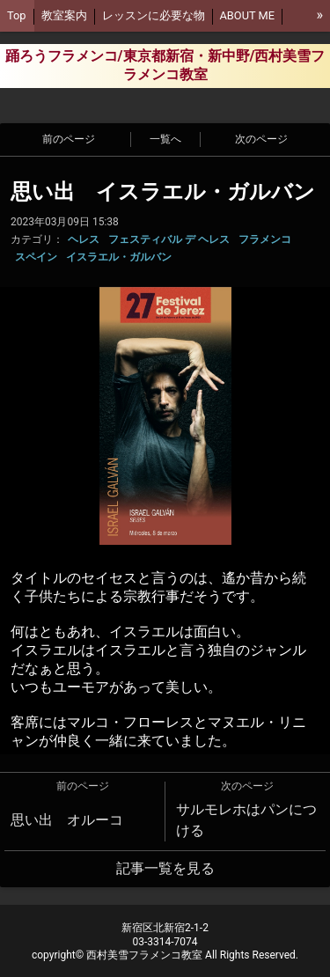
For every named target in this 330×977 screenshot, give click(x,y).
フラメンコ (264, 239)
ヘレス (83, 239)
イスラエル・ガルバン (119, 257)
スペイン (36, 257)
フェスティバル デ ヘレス (169, 239)
